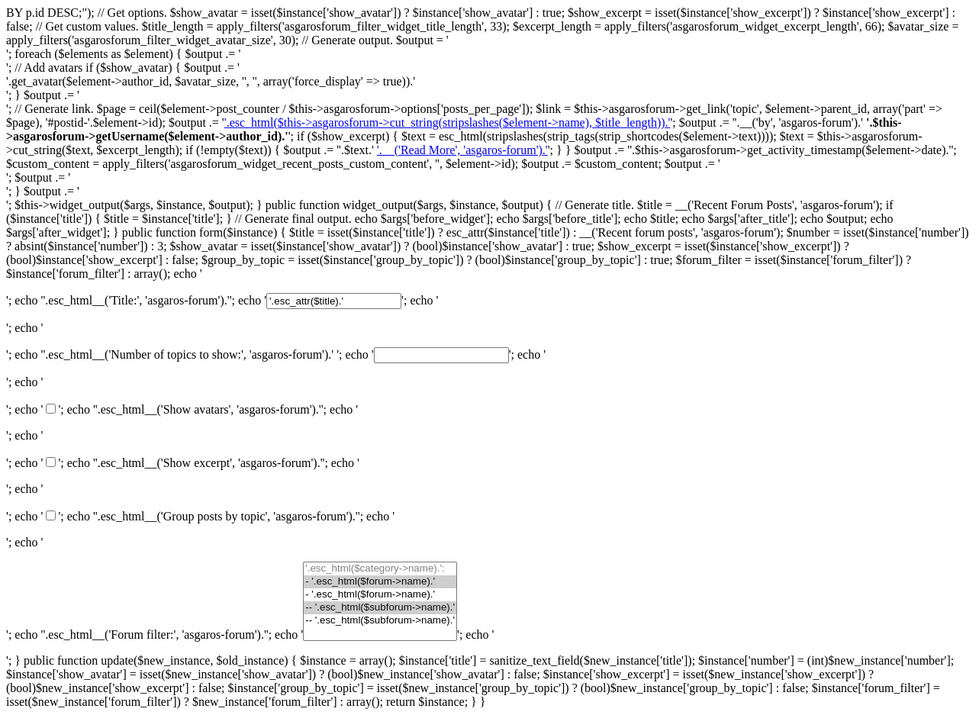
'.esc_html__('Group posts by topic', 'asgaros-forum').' (226, 516)
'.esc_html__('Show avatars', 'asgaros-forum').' (208, 409)
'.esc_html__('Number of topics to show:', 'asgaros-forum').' (188, 354)
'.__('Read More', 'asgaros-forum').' (462, 149)
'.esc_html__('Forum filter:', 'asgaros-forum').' (154, 634)
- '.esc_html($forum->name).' (380, 581)
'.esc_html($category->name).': (380, 568)
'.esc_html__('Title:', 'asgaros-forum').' (136, 300)
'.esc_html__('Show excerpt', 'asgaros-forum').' (209, 462)
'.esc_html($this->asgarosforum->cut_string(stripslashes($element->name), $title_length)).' (447, 122)
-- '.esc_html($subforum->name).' (380, 607)
